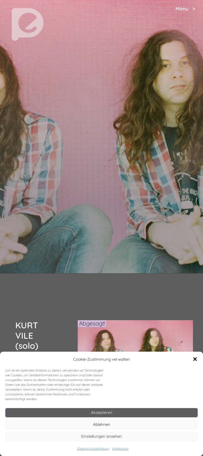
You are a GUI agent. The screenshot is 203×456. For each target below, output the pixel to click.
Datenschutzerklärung (93, 448)
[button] (195, 359)
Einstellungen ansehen (101, 436)
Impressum (120, 448)
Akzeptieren (101, 412)
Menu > (185, 9)
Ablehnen (101, 424)
